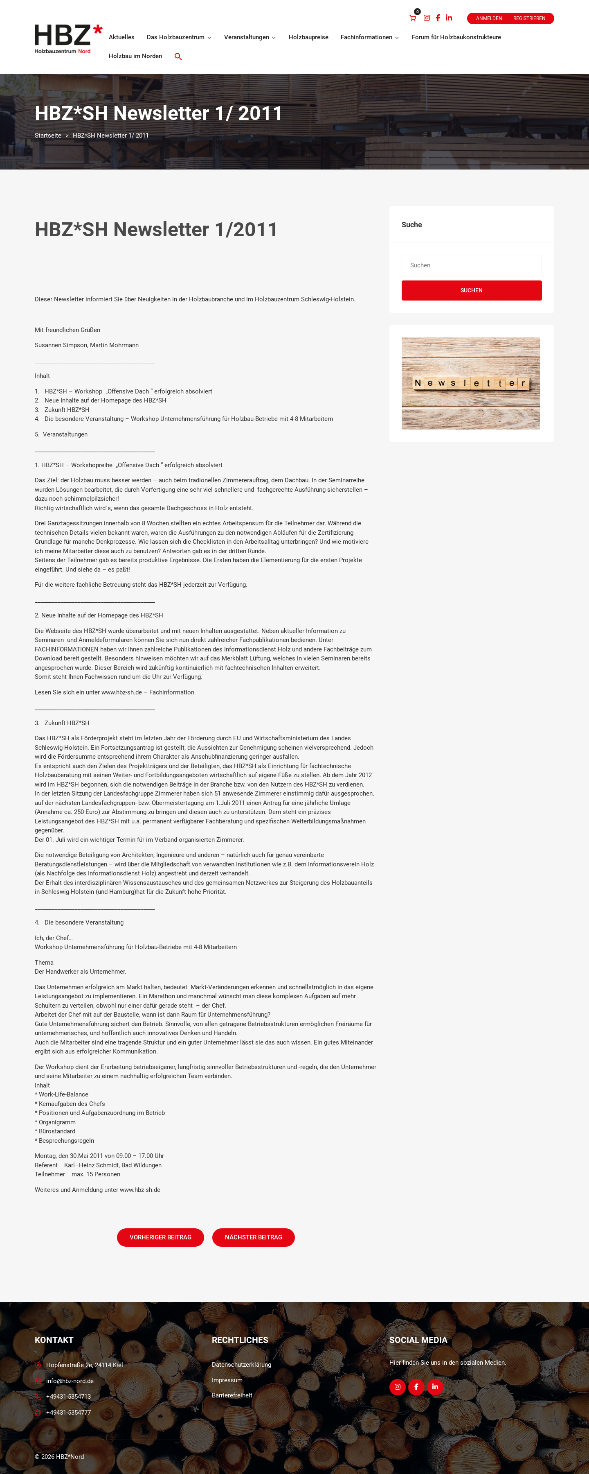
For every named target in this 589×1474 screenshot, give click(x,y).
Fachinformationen (370, 37)
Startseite (48, 135)
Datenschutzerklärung (241, 1364)
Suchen (472, 290)
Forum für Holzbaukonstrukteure (456, 37)
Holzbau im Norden (135, 56)
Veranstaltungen (250, 37)
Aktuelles (122, 37)
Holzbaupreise (308, 37)
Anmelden (489, 18)
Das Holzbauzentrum (179, 37)
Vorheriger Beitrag (160, 1237)
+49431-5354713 (68, 1396)
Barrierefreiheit (232, 1395)
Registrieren (529, 18)
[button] (178, 56)
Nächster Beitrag (253, 1237)
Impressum (227, 1380)
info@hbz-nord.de (70, 1381)
